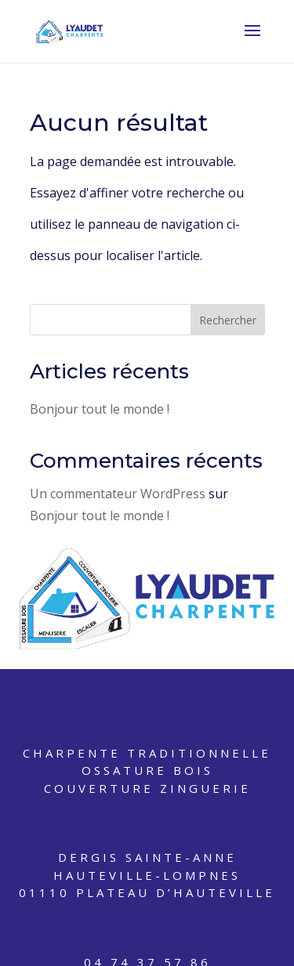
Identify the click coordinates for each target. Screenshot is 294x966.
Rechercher (227, 320)
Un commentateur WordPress (117, 493)
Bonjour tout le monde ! (99, 409)
